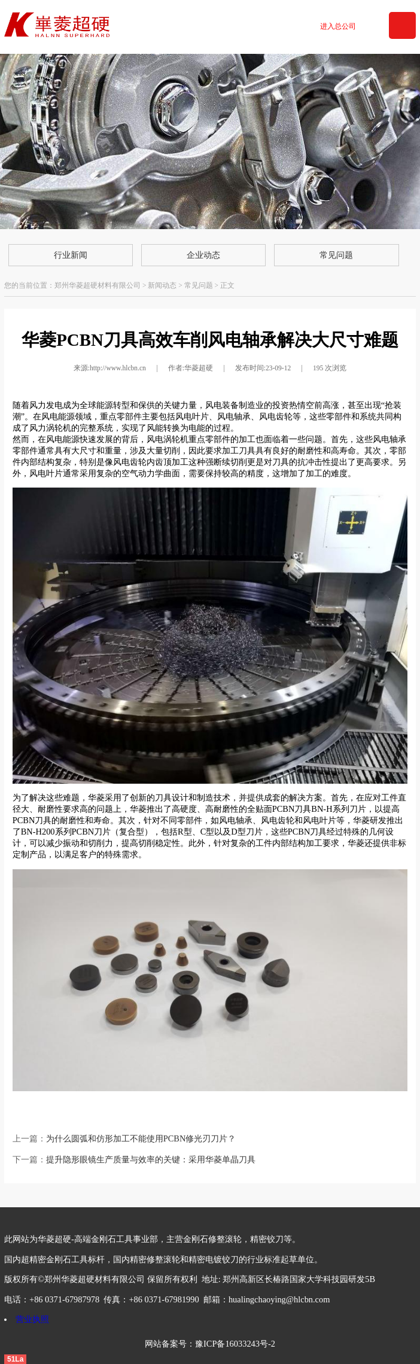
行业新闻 (70, 255)
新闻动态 (162, 285)
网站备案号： (170, 1343)
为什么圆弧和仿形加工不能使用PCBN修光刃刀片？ (141, 1138)
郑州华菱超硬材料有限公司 (97, 285)
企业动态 (203, 255)
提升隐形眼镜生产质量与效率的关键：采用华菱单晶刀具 (150, 1159)
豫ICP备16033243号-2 (235, 1343)
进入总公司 (338, 26)
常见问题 (336, 255)
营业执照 (32, 1319)
